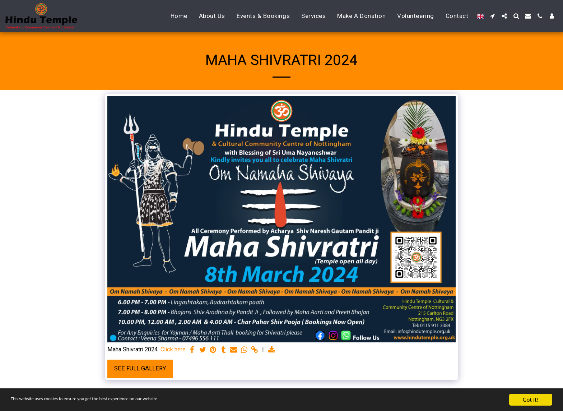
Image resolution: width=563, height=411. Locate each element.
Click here (173, 349)
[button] (492, 16)
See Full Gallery (140, 368)
